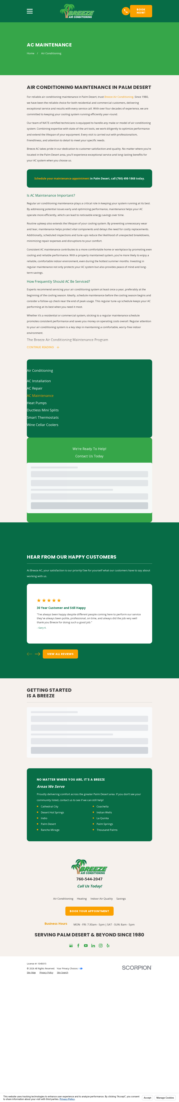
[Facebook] (78, 946)
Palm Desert (48, 824)
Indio (44, 818)
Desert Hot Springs (52, 813)
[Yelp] (108, 946)
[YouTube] (86, 946)
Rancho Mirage (50, 830)
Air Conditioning (63, 899)
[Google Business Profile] (71, 946)
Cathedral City (49, 807)
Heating (82, 899)
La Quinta (103, 818)
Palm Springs (105, 824)
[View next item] (37, 654)
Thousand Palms (107, 830)
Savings (121, 899)
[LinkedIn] (93, 946)
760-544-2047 (89, 879)
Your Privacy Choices (69, 968)
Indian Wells (104, 813)
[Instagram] (101, 946)
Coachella (103, 807)
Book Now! (141, 11)
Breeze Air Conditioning (118, 97)
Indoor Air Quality (102, 899)
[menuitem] (89, 381)
